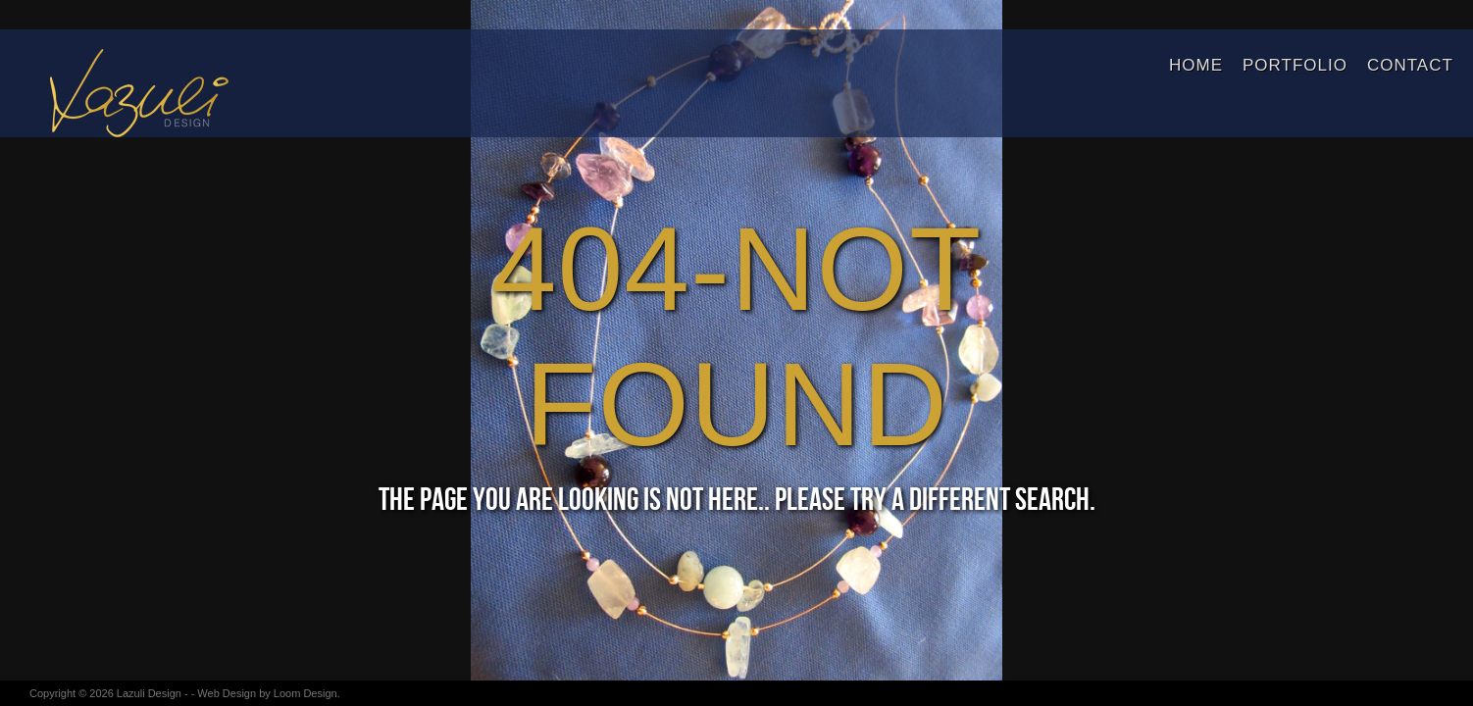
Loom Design (305, 693)
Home (1196, 65)
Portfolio (1295, 65)
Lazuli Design (149, 693)
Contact (1410, 65)
